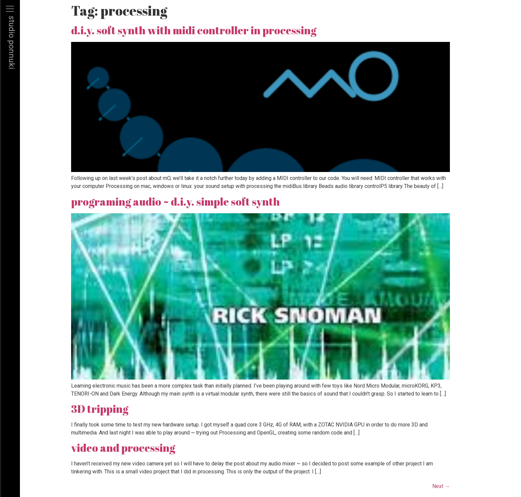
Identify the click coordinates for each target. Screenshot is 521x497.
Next (441, 486)
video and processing (123, 447)
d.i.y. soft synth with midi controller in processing (193, 30)
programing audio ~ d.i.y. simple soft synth (175, 201)
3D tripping (99, 409)
